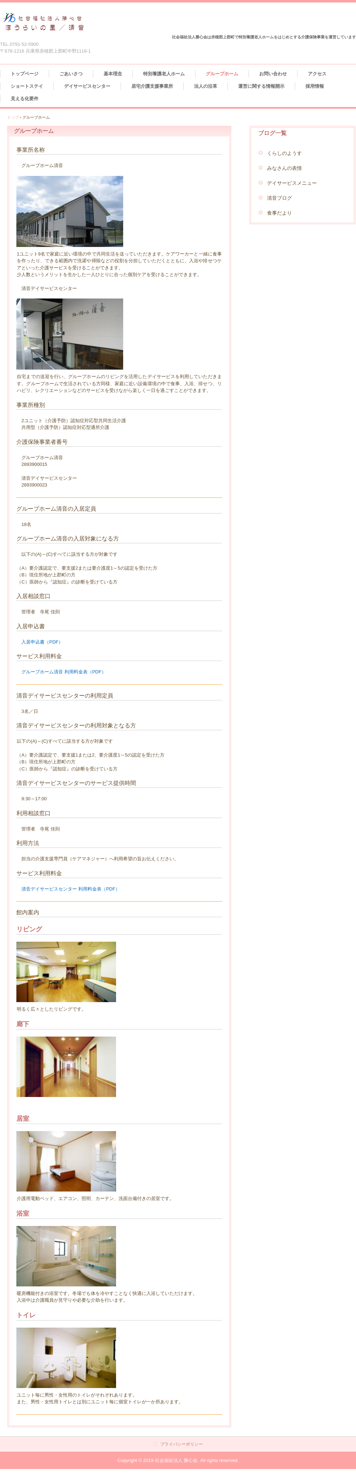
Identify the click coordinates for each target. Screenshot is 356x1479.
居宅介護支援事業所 (152, 86)
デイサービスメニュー (292, 183)
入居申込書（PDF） (42, 642)
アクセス (317, 73)
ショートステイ (27, 86)
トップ (13, 117)
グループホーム (222, 73)
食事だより (279, 213)
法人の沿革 (205, 86)
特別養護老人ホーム (164, 73)
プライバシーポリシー (181, 1444)
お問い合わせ (273, 73)
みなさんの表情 (284, 168)
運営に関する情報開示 (261, 86)
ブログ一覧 (272, 133)
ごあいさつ (71, 73)
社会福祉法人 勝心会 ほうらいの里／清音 (44, 22)
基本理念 (113, 73)
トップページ (24, 73)
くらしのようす (284, 153)
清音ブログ (279, 198)
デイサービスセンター (87, 86)
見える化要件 (24, 98)
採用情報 (314, 86)
